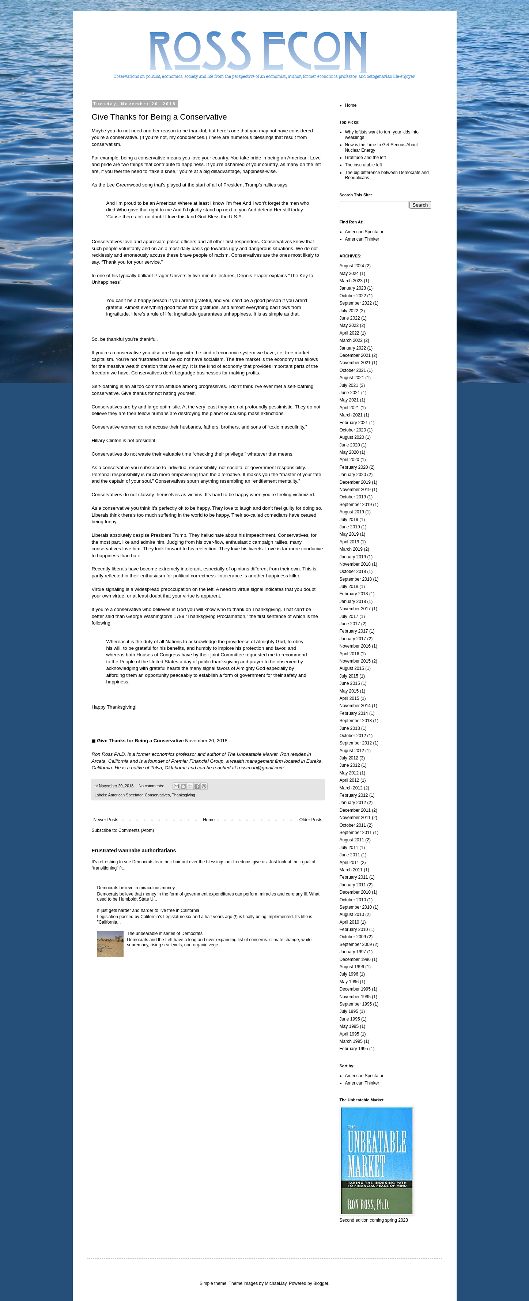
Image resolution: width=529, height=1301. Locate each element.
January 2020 (353, 474)
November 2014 (355, 705)
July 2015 (349, 676)
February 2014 (354, 713)
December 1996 (355, 959)
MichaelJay (275, 1283)
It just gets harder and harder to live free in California (148, 910)
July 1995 (349, 1011)
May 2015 (349, 691)
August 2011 (352, 839)
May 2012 (349, 773)
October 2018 (353, 571)
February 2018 (354, 593)
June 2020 (350, 445)
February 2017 (354, 631)
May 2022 (349, 325)
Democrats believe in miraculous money (136, 887)
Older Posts (310, 819)
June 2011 (350, 854)
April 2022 (349, 333)
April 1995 (349, 1034)
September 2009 (356, 944)
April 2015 (349, 698)
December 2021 (355, 355)
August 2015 (352, 668)
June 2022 (350, 318)
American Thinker (362, 239)
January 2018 (353, 601)
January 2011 (353, 884)
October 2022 (353, 295)
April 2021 (349, 407)
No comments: (152, 786)
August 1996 (352, 966)
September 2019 (356, 504)
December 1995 (355, 989)
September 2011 (356, 832)
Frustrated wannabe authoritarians (134, 850)
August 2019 (352, 511)
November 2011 (355, 817)
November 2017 (355, 608)
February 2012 (354, 795)
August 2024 (352, 265)
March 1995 (351, 1041)
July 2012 (349, 758)
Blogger (320, 1283)
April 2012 (349, 780)
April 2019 (349, 541)
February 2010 (354, 929)
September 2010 (356, 907)
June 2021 (350, 392)
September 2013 (356, 720)
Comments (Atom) (136, 830)
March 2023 (351, 280)
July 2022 (349, 310)
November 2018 (355, 564)
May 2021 (349, 400)
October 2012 (353, 735)
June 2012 (350, 765)
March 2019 (351, 549)
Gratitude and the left (365, 157)
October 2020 (353, 430)
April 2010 (349, 922)
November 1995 (355, 996)
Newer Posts (106, 819)
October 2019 (353, 496)
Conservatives (157, 795)
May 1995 (349, 1026)
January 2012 (353, 802)
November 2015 (355, 661)
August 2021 (352, 377)
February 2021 (354, 422)
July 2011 (349, 847)
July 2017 (349, 616)
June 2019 (350, 526)
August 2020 (352, 437)
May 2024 (349, 273)
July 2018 (349, 586)
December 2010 (355, 892)
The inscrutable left (363, 164)
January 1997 (353, 951)
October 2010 (353, 899)
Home (209, 819)
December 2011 (355, 810)
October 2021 (353, 370)
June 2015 (350, 683)
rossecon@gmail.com (260, 767)
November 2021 (355, 362)
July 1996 (349, 974)
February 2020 (354, 467)
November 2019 (355, 489)
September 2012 (356, 743)
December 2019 (355, 482)
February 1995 (354, 1048)
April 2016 (349, 653)
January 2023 (353, 288)
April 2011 (349, 862)
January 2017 (353, 638)
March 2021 (351, 415)
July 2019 (349, 519)
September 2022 (356, 303)
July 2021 (349, 385)
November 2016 (355, 646)
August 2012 (352, 750)
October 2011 (353, 825)
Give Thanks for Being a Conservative (159, 116)
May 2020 (349, 452)
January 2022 (353, 348)
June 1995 (350, 1019)
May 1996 (349, 981)
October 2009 (353, 936)
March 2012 (351, 788)
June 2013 (350, 728)
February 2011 (354, 877)
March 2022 (351, 340)
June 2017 (350, 623)
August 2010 (352, 914)
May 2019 (349, 534)
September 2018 (356, 579)
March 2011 (351, 869)
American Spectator (125, 795)
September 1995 (356, 1004)
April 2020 (349, 459)
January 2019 (353, 556)
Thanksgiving (183, 795)
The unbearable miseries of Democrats (165, 933)
